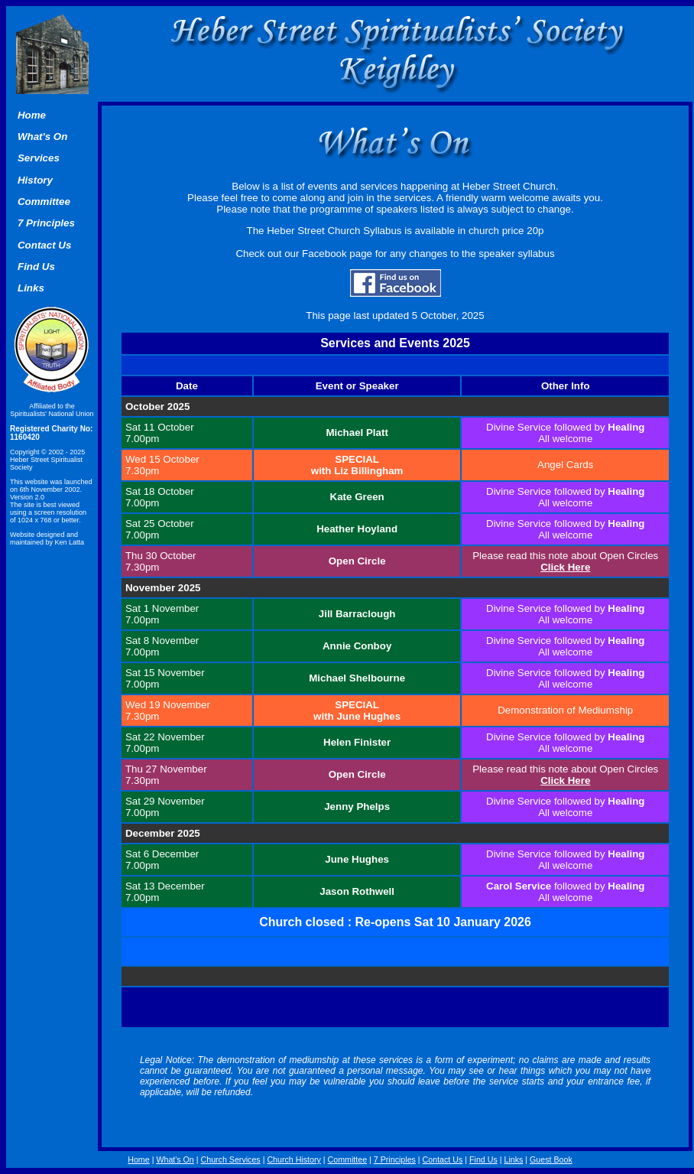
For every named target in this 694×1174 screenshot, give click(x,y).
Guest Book (551, 1159)
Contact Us (443, 1159)
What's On (174, 1159)
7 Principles (395, 1159)
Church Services (231, 1159)
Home (32, 115)
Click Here (565, 567)
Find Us (483, 1159)
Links (513, 1159)
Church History (293, 1159)
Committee (348, 1159)
